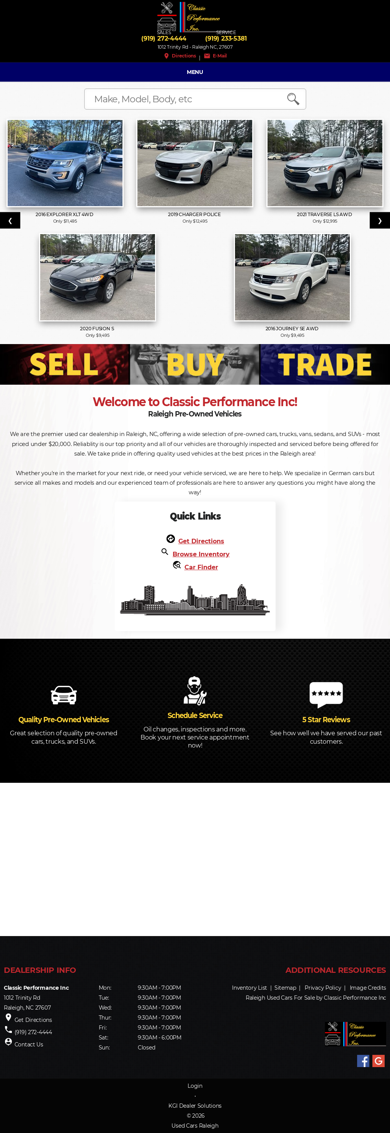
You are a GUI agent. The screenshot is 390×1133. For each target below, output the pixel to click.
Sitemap (285, 987)
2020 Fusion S (97, 328)
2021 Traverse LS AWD (325, 214)
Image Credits (368, 987)
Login (195, 1085)
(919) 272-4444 (163, 39)
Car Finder (201, 567)
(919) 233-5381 (226, 39)
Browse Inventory (201, 554)
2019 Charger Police (195, 214)
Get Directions (201, 541)
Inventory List (249, 987)
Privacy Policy (323, 987)
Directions (179, 55)
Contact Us (29, 1044)
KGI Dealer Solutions (195, 1105)
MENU (195, 72)
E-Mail (215, 55)
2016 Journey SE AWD (293, 328)
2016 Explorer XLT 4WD (65, 214)
